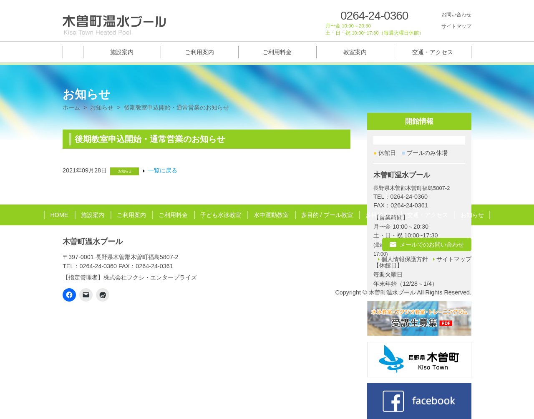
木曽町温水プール (93, 241)
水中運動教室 (271, 215)
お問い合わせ (456, 14)
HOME (59, 215)
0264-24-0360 (374, 16)
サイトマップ (456, 26)
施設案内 (122, 52)
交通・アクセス (432, 52)
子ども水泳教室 (220, 215)
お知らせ (101, 107)
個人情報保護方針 (404, 259)
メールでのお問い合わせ (432, 244)
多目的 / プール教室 (327, 215)
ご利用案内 (199, 52)
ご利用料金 (277, 52)
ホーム (71, 107)
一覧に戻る (162, 170)
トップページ (73, 52)
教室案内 (355, 52)
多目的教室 (380, 215)
